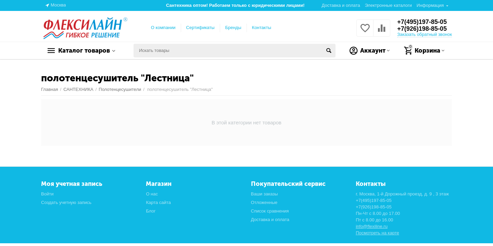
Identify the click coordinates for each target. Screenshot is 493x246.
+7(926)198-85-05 (422, 28)
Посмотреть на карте (377, 232)
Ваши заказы (264, 193)
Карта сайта (158, 202)
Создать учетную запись (66, 202)
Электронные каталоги (388, 5)
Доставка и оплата (341, 5)
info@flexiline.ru (372, 226)
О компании (163, 27)
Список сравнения (270, 211)
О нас (152, 193)
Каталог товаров (84, 50)
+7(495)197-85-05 (422, 21)
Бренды (233, 27)
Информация (430, 5)
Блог (150, 211)
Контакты (261, 27)
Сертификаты (200, 27)
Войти (47, 193)
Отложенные (264, 202)
